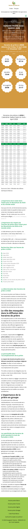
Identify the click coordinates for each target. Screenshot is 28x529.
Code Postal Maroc (14, 513)
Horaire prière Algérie (14, 507)
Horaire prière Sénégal (14, 510)
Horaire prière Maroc (14, 500)
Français (16, 8)
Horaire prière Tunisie (14, 504)
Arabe (11, 8)
